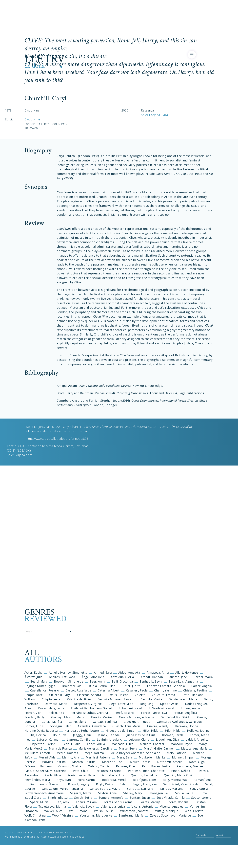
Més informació (13, 837)
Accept (219, 835)
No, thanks (201, 835)
